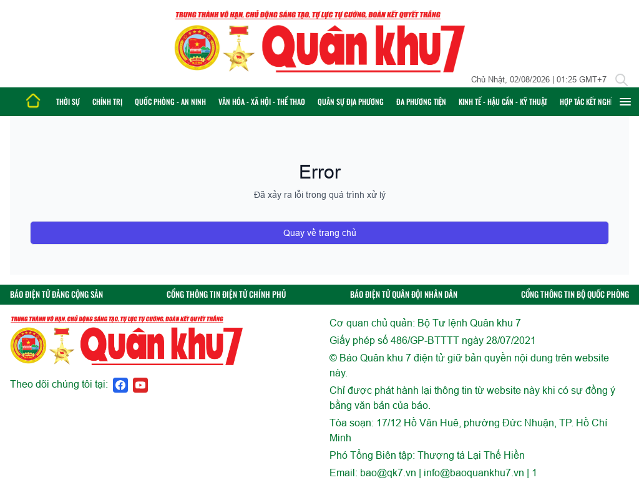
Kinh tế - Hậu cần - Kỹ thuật (503, 101)
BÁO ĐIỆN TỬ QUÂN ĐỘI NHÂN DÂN (403, 294)
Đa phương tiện (421, 101)
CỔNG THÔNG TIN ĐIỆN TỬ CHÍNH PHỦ (226, 294)
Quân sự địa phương (351, 101)
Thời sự (68, 101)
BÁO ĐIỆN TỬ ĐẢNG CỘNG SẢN (56, 294)
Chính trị (107, 101)
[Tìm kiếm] (621, 79)
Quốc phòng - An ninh (170, 101)
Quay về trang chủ (319, 233)
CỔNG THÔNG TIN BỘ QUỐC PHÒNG (575, 294)
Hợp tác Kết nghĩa (588, 101)
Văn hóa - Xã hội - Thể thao (261, 101)
